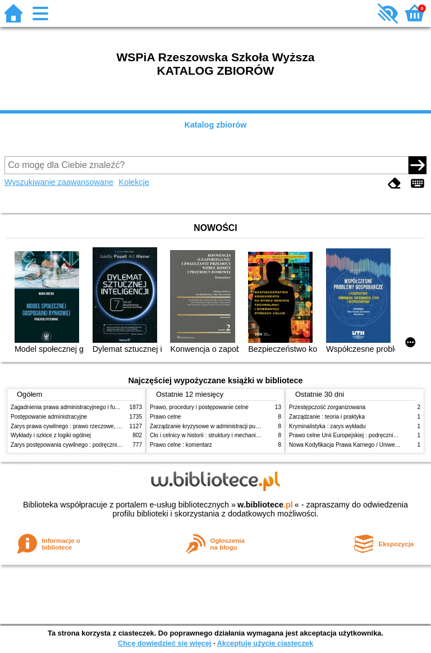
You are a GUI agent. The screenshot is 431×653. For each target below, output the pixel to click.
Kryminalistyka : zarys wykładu (327, 426)
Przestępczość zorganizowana (327, 407)
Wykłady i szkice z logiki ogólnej (51, 435)
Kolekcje (134, 182)
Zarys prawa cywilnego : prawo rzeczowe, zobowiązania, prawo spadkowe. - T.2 (111, 426)
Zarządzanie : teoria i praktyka (327, 417)
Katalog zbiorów (215, 124)
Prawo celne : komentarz (181, 445)
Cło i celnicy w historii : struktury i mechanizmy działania (220, 435)
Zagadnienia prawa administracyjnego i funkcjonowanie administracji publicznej (110, 407)
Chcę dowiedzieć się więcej (164, 643)
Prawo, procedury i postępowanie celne (199, 407)
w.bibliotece (265, 504)
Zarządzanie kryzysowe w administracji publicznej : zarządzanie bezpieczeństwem (253, 426)
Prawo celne (165, 417)
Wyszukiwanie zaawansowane (58, 182)
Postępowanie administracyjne (49, 417)
